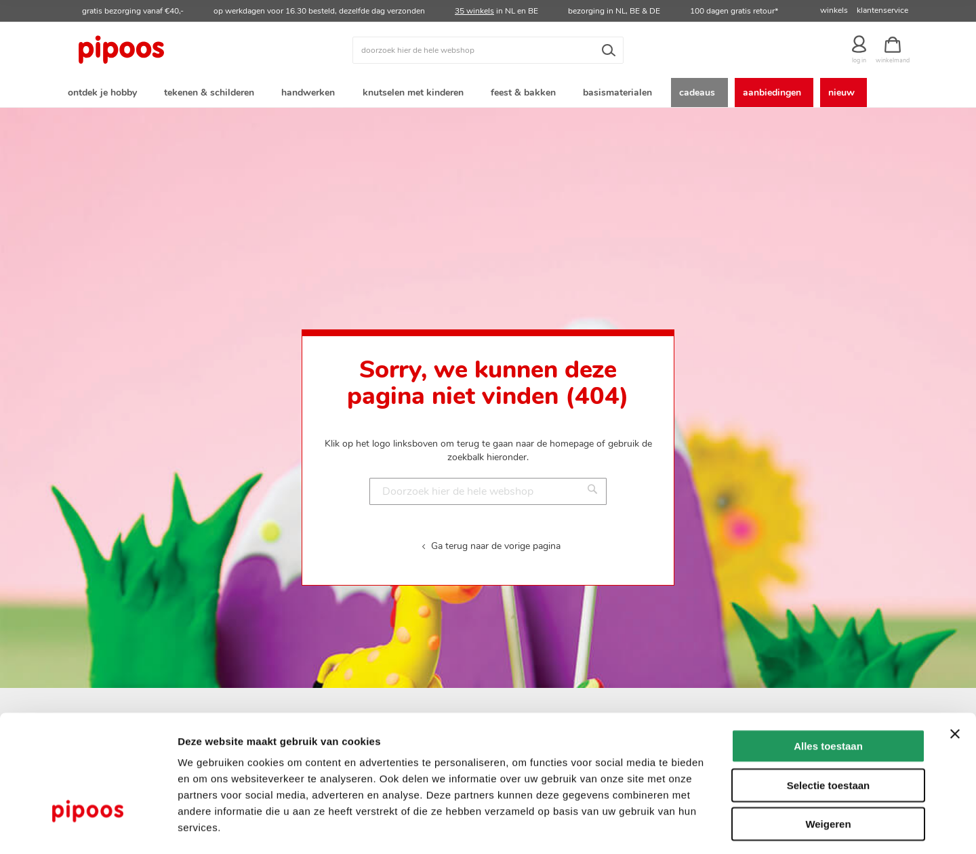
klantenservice (882, 10)
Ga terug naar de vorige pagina (496, 548)
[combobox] (488, 50)
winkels (834, 10)
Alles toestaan (828, 689)
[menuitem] (105, 94)
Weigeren (828, 767)
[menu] (488, 94)
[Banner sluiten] (955, 678)
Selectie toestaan (828, 729)
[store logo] (173, 50)
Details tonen (732, 827)
